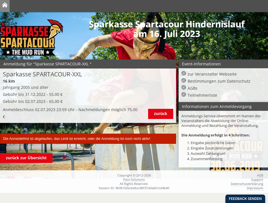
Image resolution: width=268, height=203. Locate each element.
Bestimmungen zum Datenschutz (219, 81)
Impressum (255, 188)
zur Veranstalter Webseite (212, 74)
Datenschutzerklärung (247, 184)
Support (257, 179)
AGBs (192, 88)
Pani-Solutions (134, 179)
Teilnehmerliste (202, 95)
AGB (260, 175)
